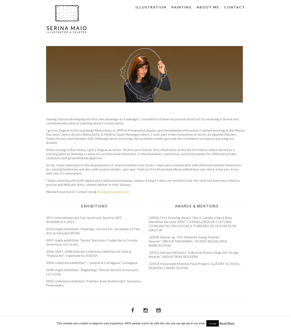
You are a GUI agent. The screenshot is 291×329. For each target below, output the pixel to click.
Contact (234, 7)
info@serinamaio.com (113, 192)
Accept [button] (212, 323)
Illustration (151, 7)
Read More (226, 323)
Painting (182, 7)
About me (208, 7)
